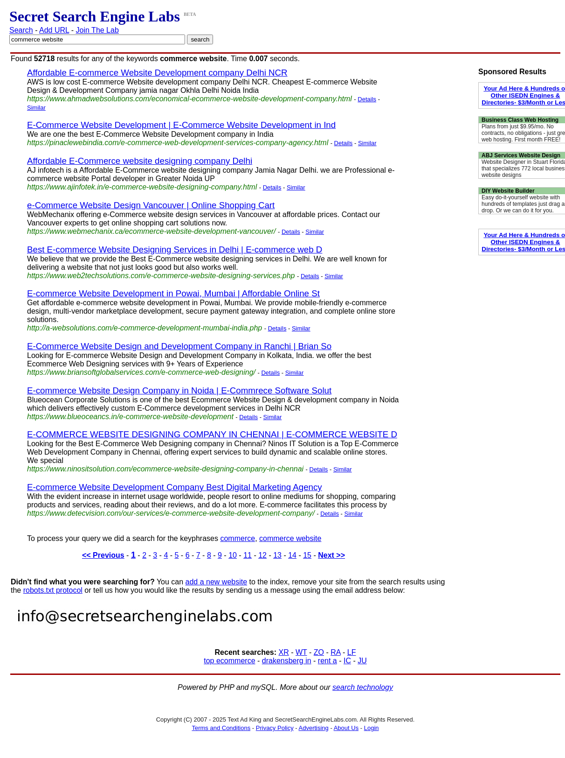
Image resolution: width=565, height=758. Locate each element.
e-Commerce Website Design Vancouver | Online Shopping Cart (151, 205)
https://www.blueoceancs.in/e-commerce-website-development (130, 417)
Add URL (54, 30)
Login (371, 727)
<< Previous (103, 555)
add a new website (217, 582)
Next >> (331, 555)
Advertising (314, 727)
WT (301, 652)
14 (292, 555)
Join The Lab (97, 30)
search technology (362, 687)
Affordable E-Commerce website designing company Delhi (139, 161)
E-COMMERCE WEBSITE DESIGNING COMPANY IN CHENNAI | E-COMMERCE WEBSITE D (212, 434)
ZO (319, 652)
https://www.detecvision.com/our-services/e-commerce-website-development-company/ (171, 513)
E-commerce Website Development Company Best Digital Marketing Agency (174, 487)
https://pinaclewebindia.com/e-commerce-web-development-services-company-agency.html (177, 143)
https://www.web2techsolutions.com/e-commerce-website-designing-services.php (161, 276)
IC (347, 661)
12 (262, 555)
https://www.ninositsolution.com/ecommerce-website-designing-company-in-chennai (165, 469)
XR (284, 652)
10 (232, 555)
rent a (327, 661)
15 (307, 555)
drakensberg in (286, 661)
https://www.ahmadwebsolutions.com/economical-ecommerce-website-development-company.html (189, 99)
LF (351, 652)
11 (247, 555)
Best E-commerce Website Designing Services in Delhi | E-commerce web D (174, 249)
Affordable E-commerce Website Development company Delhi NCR (157, 72)
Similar (36, 107)
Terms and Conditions (221, 727)
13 (277, 555)
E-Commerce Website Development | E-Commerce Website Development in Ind (181, 125)
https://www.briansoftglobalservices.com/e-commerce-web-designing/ (141, 372)
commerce (237, 538)
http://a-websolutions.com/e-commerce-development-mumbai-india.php (144, 328)
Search (21, 30)
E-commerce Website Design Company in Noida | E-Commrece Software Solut (179, 390)
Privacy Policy (275, 727)
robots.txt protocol (53, 590)
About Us (346, 727)
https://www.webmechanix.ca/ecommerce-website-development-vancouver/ (151, 231)
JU (362, 661)
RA (335, 652)
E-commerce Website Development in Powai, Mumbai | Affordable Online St (173, 293)
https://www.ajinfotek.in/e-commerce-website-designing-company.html (142, 187)
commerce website (290, 538)
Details (367, 99)
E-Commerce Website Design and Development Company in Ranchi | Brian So (179, 346)
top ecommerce (229, 661)
